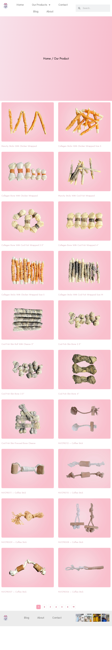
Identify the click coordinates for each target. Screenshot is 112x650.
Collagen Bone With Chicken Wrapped (19, 195)
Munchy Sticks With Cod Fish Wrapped (76, 195)
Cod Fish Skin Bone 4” (68, 393)
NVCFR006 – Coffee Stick (70, 591)
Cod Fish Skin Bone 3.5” (12, 393)
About (50, 11)
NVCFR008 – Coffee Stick (70, 542)
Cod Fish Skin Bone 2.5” (69, 344)
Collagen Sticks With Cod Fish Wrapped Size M (80, 294)
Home (20, 4)
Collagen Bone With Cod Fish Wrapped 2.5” (22, 245)
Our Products (41, 5)
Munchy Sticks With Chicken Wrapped (19, 146)
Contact (63, 4)
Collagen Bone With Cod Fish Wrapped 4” (78, 245)
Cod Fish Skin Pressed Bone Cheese (18, 443)
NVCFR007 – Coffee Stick (13, 591)
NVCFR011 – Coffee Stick (13, 492)
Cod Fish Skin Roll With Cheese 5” (17, 344)
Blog (35, 11)
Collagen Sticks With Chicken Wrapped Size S (79, 146)
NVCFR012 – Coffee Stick (70, 443)
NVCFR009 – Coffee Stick (14, 542)
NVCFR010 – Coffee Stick (70, 492)
